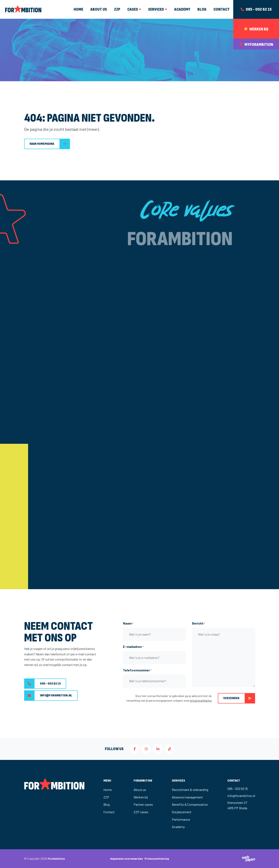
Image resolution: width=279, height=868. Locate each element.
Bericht (198, 623)
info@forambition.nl (48, 695)
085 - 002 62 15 (42, 683)
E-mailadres (133, 647)
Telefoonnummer (137, 670)
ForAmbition (56, 858)
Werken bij (141, 797)
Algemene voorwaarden (126, 858)
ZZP (106, 797)
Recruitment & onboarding (190, 790)
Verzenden (239, 698)
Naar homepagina (42, 144)
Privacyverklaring (157, 858)
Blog (106, 804)
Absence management (187, 797)
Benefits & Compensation (190, 804)
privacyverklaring (201, 700)
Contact (109, 812)
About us (140, 790)
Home (107, 790)
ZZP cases (141, 812)
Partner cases (143, 804)
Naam (128, 623)
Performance (181, 819)
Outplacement (181, 812)
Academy (178, 827)
